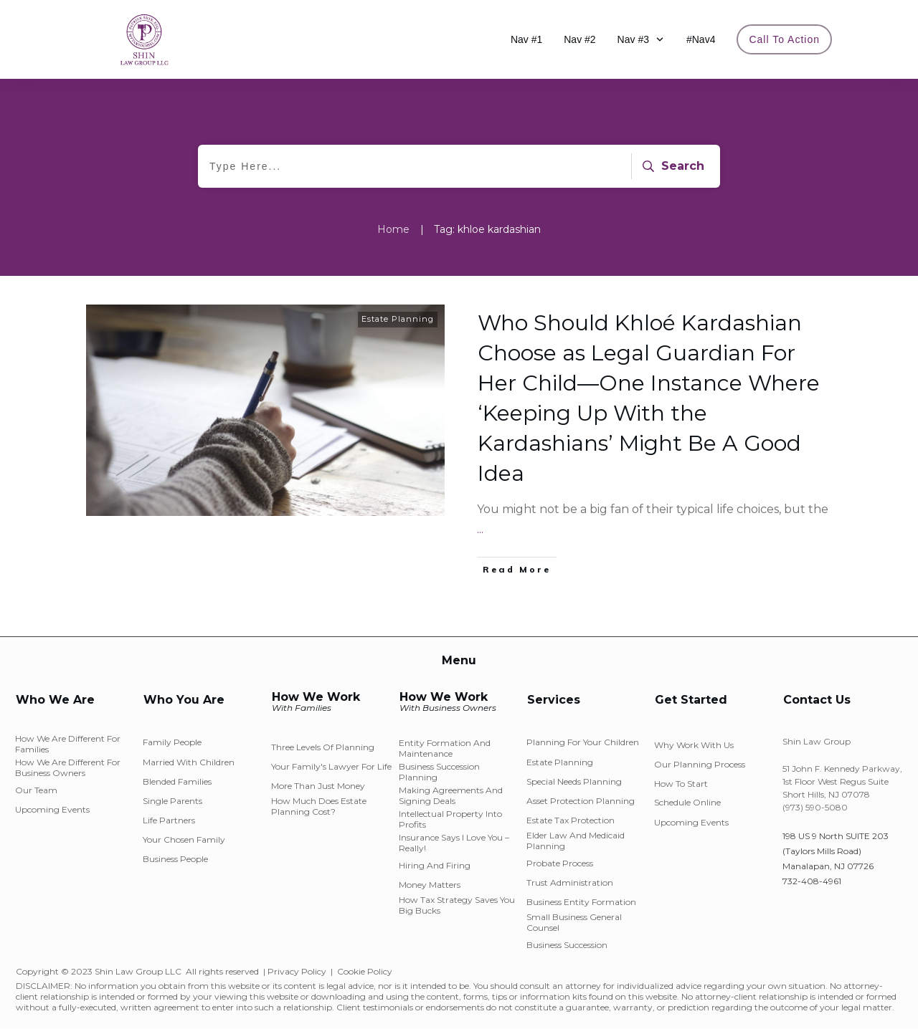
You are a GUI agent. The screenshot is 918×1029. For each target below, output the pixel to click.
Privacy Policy (297, 971)
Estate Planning (397, 319)
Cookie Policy (364, 971)
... (480, 529)
